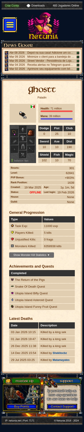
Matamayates (61, 360)
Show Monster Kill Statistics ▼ (31, 255)
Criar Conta (12, 5)
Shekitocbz (60, 353)
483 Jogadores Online (66, 5)
